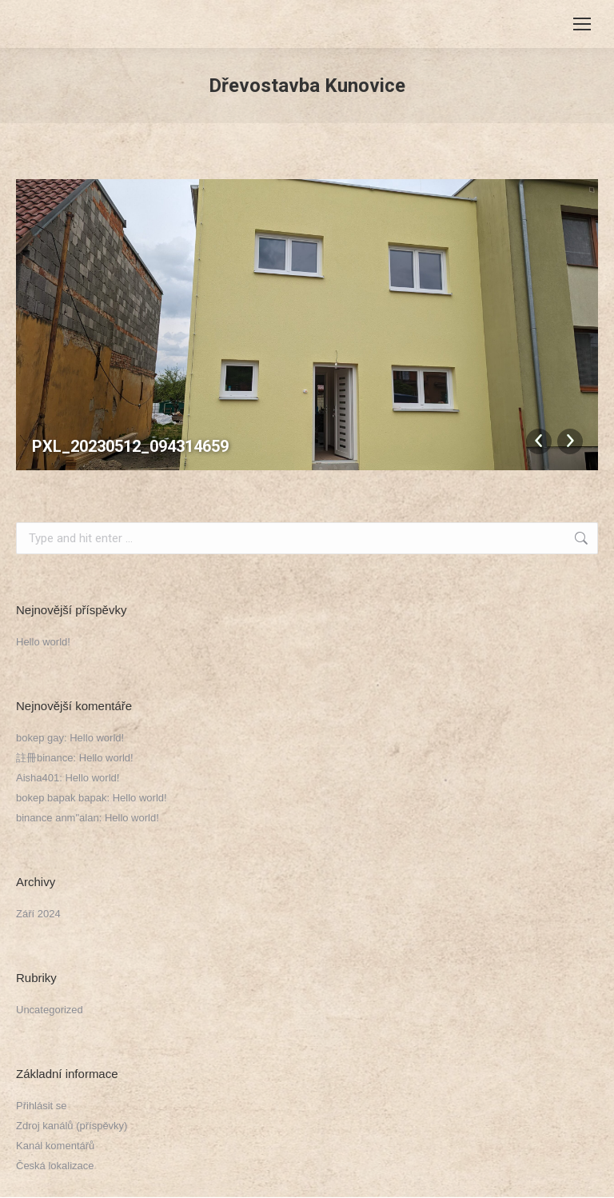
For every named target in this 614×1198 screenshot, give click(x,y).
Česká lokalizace (55, 1166)
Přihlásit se (41, 1106)
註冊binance (45, 758)
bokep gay (40, 738)
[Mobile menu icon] (582, 24)
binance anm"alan (57, 818)
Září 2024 (38, 914)
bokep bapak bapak (61, 798)
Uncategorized (49, 1010)
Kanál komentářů (55, 1146)
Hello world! (43, 642)
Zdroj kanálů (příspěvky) (71, 1126)
